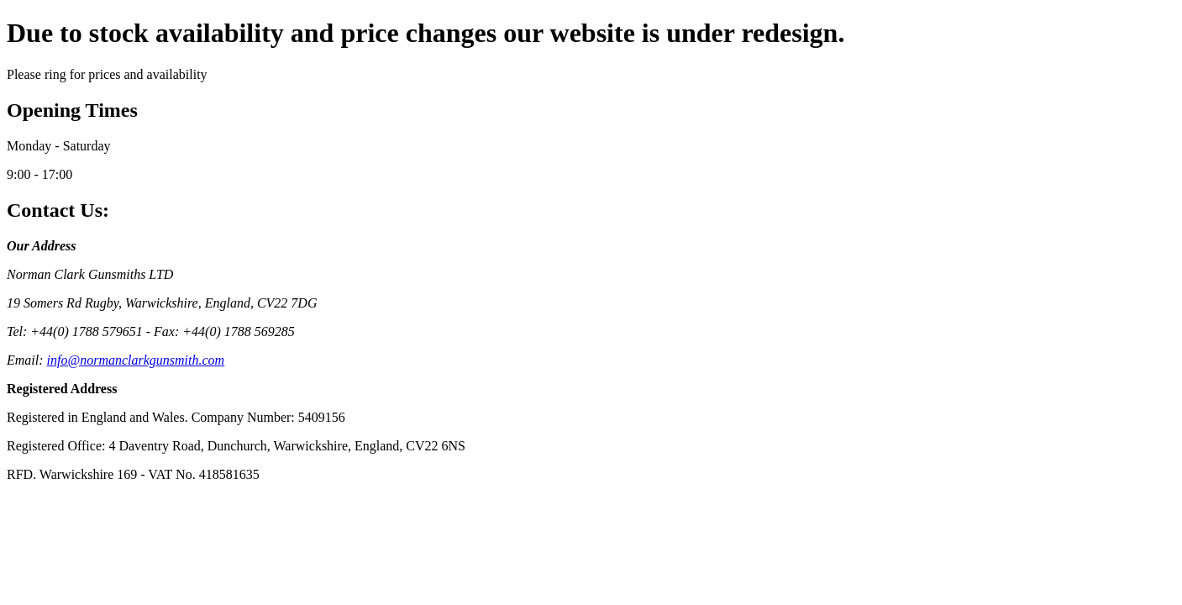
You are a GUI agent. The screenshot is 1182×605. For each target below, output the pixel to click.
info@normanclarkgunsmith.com (136, 360)
